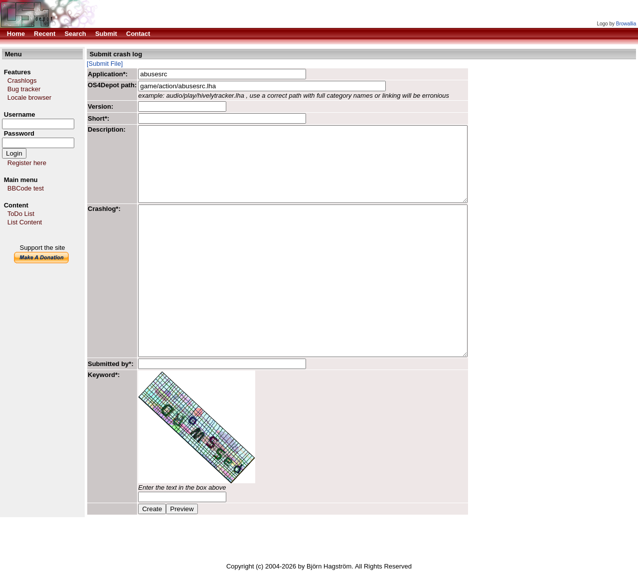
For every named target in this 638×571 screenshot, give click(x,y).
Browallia (626, 23)
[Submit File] (105, 63)
